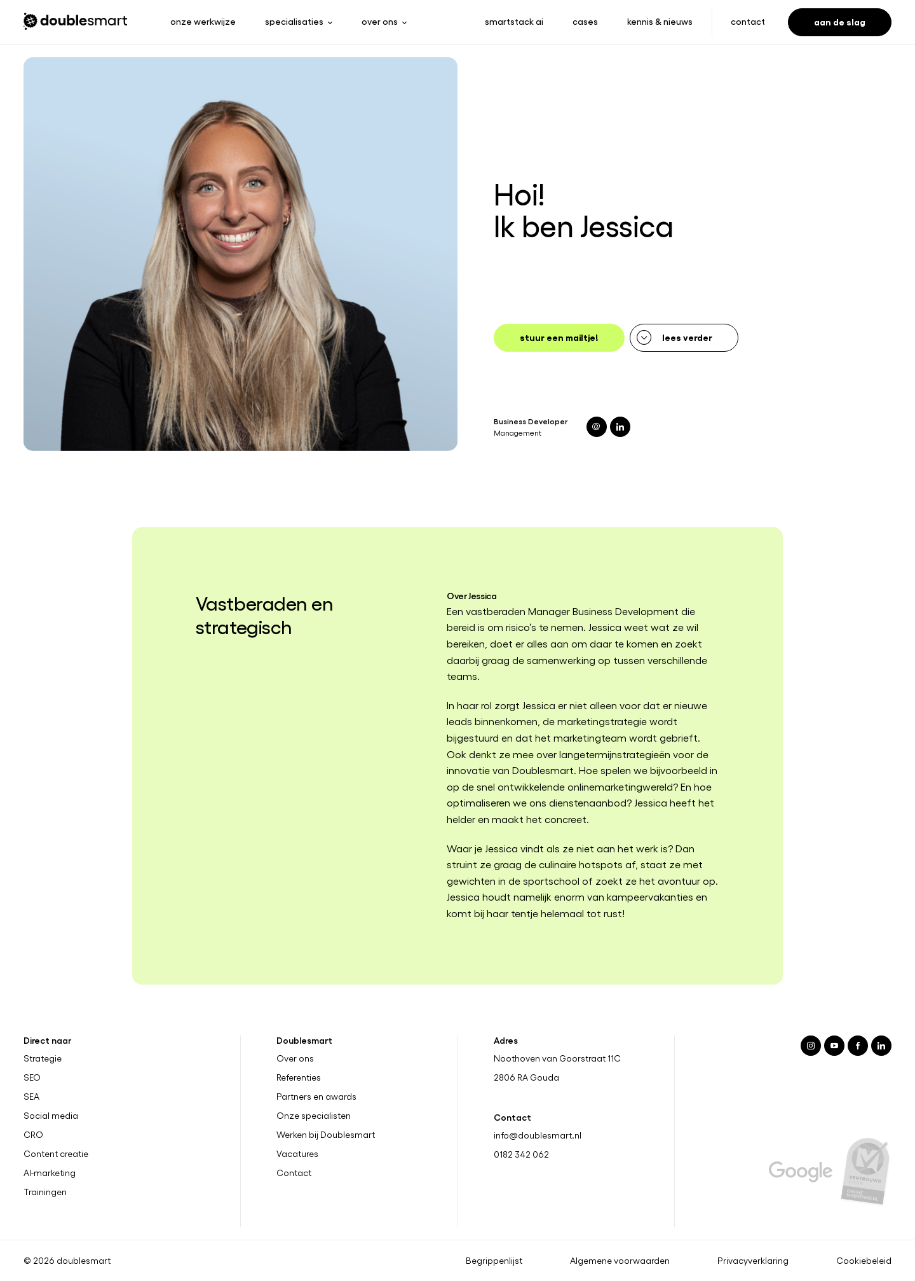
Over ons (295, 1058)
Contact (748, 21)
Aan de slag (839, 21)
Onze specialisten (313, 1115)
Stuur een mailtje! (559, 336)
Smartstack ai (514, 21)
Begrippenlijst (494, 1260)
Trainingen (45, 1192)
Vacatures (297, 1153)
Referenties (298, 1077)
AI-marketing (50, 1172)
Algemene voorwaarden (620, 1260)
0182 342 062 (521, 1154)
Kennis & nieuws (660, 21)
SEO (32, 1077)
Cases (585, 21)
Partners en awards (316, 1096)
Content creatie (56, 1153)
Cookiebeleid (863, 1260)
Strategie (43, 1058)
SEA (31, 1096)
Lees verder (687, 336)
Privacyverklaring (753, 1260)
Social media (51, 1115)
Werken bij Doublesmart (325, 1134)
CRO (33, 1134)
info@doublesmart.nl (537, 1135)
